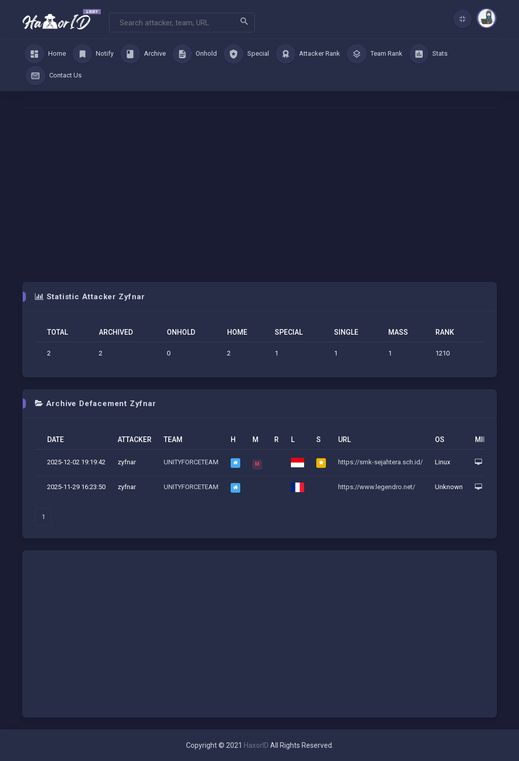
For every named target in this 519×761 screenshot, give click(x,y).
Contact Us (54, 76)
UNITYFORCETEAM (191, 462)
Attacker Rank (308, 54)
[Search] (182, 22)
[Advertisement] (259, 195)
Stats (429, 54)
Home (45, 54)
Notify (93, 54)
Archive (143, 54)
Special (246, 54)
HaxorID (256, 745)
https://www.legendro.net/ (376, 487)
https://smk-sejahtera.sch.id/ (380, 462)
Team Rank (374, 54)
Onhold (195, 54)
